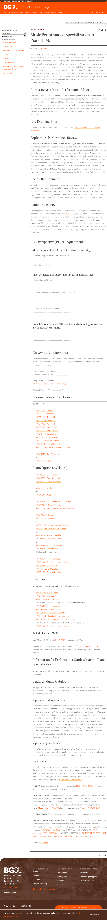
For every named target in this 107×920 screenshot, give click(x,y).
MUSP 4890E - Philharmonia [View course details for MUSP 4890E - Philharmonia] (47, 549)
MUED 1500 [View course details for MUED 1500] (43, 808)
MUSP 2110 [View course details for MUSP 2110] (55, 830)
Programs (6, 58)
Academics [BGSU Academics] (36, 875)
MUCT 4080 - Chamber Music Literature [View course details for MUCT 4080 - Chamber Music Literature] (52, 616)
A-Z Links (36, 879)
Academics (7, 12)
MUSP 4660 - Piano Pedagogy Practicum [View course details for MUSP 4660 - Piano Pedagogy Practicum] (52, 562)
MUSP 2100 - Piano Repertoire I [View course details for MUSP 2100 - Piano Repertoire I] (48, 478)
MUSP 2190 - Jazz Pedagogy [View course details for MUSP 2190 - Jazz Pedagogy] (47, 454)
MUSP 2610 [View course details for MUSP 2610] (84, 808)
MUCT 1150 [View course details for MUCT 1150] (93, 786)
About (21, 12)
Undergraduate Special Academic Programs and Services (13, 68)
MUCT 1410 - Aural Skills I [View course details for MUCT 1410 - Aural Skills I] (46, 424)
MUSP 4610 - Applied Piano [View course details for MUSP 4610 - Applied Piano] (47, 495)
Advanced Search (9, 43)
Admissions (15, 12)
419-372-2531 (11, 887)
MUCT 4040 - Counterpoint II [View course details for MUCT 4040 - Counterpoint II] (48, 609)
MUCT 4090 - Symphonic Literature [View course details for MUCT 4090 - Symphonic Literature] (50, 612)
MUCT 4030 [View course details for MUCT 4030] (43, 836)
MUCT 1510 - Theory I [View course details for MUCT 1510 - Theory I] (44, 410)
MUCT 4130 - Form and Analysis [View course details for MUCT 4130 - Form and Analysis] (49, 572)
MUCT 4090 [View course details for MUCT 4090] (75, 836)
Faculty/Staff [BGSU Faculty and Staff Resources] (61, 876)
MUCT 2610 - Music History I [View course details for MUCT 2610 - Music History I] (47, 437)
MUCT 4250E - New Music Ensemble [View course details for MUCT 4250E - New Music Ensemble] (51, 528)
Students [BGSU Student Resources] (84, 872)
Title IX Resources (87, 880)
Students (53, 12)
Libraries (40, 12)
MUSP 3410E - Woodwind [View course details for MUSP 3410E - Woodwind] (46, 518)
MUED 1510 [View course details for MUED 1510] (70, 213)
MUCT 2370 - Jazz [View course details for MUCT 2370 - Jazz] (43, 461)
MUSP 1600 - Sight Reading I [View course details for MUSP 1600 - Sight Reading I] (47, 475)
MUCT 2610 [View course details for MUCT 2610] (60, 640)
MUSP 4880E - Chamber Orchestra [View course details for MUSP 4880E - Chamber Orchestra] (50, 545)
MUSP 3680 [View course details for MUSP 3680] (53, 833)
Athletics (27, 12)
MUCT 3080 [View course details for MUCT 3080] (95, 833)
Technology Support (88, 876)
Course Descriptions (9, 62)
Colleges (5, 54)
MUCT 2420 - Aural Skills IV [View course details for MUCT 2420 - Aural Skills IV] (47, 434)
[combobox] (86, 22)
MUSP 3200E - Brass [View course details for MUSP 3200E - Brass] (44, 515)
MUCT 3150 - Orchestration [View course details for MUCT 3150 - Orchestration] (47, 596)
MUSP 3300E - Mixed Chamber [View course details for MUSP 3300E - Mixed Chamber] (48, 505)
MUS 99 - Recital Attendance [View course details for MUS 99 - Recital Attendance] (48, 569)
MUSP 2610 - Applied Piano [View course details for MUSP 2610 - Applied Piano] (47, 488)
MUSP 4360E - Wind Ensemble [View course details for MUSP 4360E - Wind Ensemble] (48, 535)
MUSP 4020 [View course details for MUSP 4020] (84, 833)
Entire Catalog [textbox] (6, 33)
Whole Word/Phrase (9, 39)
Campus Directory (39, 883)
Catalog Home (7, 46)
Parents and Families (88, 869)
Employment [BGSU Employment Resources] (61, 872)
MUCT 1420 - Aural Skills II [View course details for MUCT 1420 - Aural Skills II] (46, 427)
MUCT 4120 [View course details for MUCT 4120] (89, 836)
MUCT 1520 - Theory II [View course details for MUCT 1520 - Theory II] (45, 414)
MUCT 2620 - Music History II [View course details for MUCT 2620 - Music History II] (48, 440)
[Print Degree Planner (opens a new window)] (99, 30)
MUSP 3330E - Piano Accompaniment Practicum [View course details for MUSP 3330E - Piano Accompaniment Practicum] (55, 508)
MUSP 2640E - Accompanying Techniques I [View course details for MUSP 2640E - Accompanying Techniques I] (53, 501)
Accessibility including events (41, 870)
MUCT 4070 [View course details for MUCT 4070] (65, 836)
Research (46, 12)
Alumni (34, 12)
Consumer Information (65, 869)
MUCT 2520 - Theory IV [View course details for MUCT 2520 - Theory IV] (45, 420)
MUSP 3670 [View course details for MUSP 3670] (42, 833)
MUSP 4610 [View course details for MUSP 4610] (95, 808)
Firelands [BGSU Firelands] (60, 880)
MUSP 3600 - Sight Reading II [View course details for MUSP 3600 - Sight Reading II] (48, 599)
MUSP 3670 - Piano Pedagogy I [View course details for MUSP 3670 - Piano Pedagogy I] (48, 559)
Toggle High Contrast (44, 889)
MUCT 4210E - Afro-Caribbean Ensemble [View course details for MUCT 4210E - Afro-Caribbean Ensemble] (52, 525)
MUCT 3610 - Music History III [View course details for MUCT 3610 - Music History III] (48, 444)
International (61, 12)
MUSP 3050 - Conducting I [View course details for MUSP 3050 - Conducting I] (47, 592)
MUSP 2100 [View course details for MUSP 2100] (45, 830)
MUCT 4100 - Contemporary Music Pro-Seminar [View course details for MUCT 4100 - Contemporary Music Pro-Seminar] (55, 619)
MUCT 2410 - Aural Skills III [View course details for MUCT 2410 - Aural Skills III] (47, 430)
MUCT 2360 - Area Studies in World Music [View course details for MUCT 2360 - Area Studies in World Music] (53, 447)
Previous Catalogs (8, 73)
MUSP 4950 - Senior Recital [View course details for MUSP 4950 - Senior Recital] (47, 565)
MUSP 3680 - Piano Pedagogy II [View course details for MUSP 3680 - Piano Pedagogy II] (49, 606)
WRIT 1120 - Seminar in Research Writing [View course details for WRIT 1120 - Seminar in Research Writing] (49, 384)
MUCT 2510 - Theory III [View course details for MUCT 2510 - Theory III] (45, 417)
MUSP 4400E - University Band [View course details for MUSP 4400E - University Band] (48, 538)
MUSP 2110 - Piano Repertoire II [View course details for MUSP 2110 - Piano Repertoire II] (48, 481)
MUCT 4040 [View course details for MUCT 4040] (54, 836)
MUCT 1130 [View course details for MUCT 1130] (81, 786)
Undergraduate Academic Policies (13, 50)
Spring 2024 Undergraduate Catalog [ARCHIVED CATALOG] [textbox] (83, 22)
